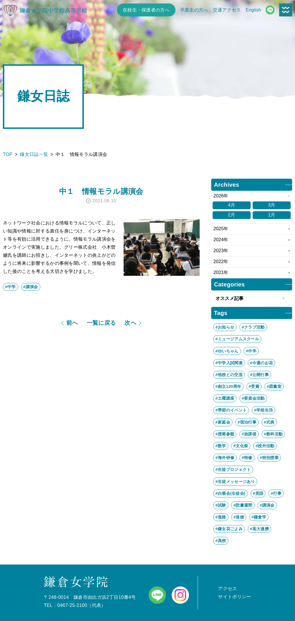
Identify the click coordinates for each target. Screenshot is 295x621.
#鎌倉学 (258, 517)
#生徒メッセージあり (235, 481)
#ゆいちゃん (227, 351)
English (253, 9)
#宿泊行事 (247, 422)
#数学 (220, 445)
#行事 (276, 493)
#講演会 (30, 286)
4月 (231, 205)
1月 (271, 214)
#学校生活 (263, 410)
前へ (72, 323)
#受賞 (254, 386)
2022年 (220, 261)
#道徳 (238, 517)
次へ (130, 323)
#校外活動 (265, 445)
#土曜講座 (224, 398)
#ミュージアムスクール (237, 339)
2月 (231, 214)
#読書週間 (242, 505)
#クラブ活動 (253, 327)
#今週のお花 (261, 362)
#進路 (220, 517)
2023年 (220, 250)
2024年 (220, 239)
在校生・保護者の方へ (146, 9)
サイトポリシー (234, 596)
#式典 (269, 422)
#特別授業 (269, 457)
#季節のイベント (231, 410)
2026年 (220, 195)
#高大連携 (259, 528)
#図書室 (274, 386)
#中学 (10, 286)
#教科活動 (273, 434)
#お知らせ (224, 327)
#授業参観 (224, 434)
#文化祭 (240, 445)
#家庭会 (222, 422)
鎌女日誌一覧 (34, 154)
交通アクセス (227, 9)
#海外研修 (224, 457)
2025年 (220, 228)
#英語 (258, 493)
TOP (8, 154)
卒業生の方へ (194, 9)
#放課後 (249, 434)
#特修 (247, 457)
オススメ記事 (251, 299)
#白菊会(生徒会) (230, 493)
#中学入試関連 (229, 362)
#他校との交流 (229, 374)
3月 (271, 205)
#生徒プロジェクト (233, 469)
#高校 (220, 540)
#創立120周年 (228, 386)
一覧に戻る (101, 323)
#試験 (220, 505)
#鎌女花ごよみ (229, 528)
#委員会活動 (253, 398)
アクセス (227, 588)
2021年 (220, 272)
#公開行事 (259, 374)
